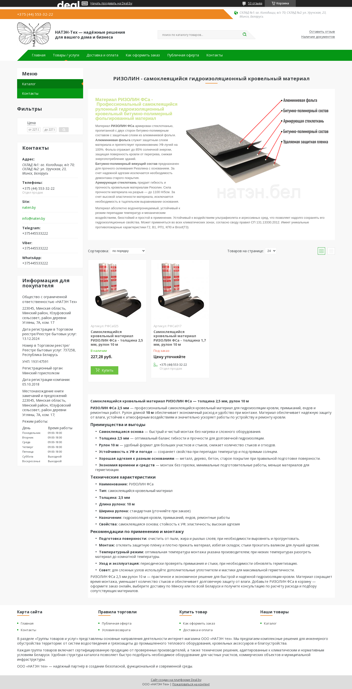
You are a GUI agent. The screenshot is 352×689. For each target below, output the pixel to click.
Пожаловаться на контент (191, 684)
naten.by (29, 207)
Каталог (29, 84)
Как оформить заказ (143, 55)
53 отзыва (255, 3)
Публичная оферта (183, 55)
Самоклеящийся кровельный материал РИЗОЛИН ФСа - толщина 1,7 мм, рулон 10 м (180, 338)
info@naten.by (33, 218)
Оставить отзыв (322, 31)
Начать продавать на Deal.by (111, 3)
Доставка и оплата (102, 55)
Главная (38, 55)
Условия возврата (116, 630)
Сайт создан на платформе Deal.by (176, 680)
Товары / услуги (66, 55)
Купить (107, 370)
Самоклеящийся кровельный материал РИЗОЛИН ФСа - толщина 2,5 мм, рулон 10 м (117, 338)
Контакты (214, 55)
